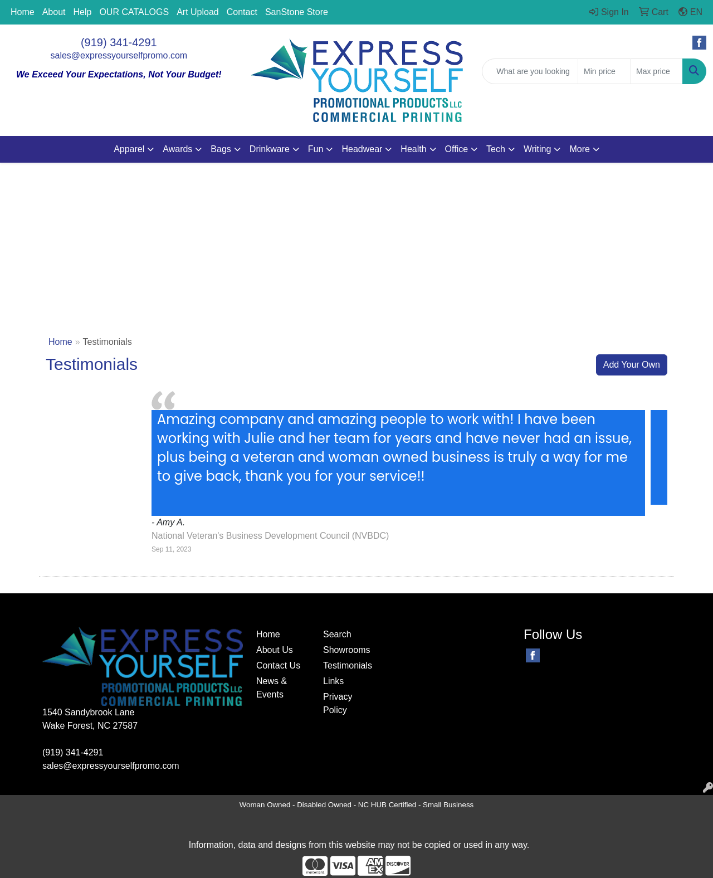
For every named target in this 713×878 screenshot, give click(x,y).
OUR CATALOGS (134, 12)
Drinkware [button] (270, 149)
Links (333, 681)
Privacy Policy (337, 703)
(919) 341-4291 (119, 42)
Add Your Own (631, 364)
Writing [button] (537, 149)
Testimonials (347, 665)
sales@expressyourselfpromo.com (119, 55)
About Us (274, 650)
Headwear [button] (361, 149)
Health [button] (413, 149)
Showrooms (346, 650)
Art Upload (198, 12)
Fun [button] (316, 149)
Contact (242, 12)
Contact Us (278, 665)
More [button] (579, 149)
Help (83, 12)
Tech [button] (495, 149)
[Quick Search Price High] (656, 71)
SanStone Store (296, 12)
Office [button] (456, 149)
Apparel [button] (129, 149)
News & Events (271, 687)
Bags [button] (221, 149)
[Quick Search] (530, 71)
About (54, 12)
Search (337, 634)
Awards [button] (177, 149)
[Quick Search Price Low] (604, 71)
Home (23, 12)
